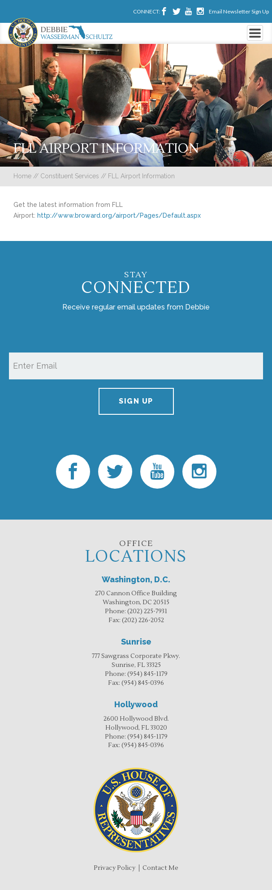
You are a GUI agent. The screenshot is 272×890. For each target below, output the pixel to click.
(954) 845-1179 (147, 674)
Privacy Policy (114, 868)
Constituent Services (69, 176)
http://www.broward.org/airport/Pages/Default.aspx (119, 215)
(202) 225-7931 (147, 611)
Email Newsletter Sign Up (239, 11)
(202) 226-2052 (143, 620)
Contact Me (160, 868)
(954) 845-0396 (142, 683)
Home (22, 176)
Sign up (136, 401)
